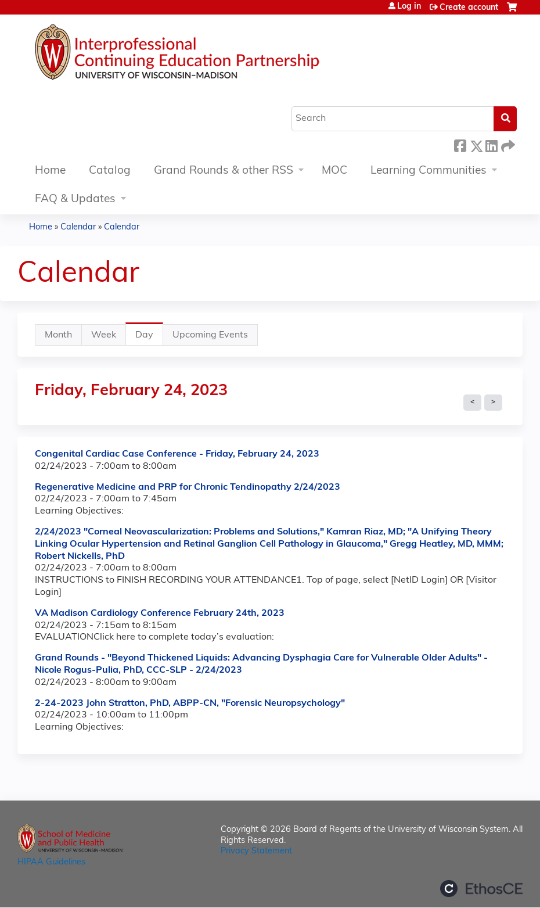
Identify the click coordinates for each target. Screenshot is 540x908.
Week (103, 335)
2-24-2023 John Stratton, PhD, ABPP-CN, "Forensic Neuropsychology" (190, 703)
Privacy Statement (256, 851)
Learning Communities (428, 171)
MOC (334, 171)
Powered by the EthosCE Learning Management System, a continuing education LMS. (481, 888)
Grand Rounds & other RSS (223, 171)
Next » (493, 402)
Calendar (78, 227)
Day (149, 337)
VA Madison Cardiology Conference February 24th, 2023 (160, 613)
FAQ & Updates (75, 199)
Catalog (110, 171)
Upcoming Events (210, 335)
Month (58, 335)
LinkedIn (491, 144)
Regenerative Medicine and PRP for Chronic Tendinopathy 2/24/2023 (187, 487)
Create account (469, 7)
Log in (409, 7)
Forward (507, 144)
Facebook (460, 144)
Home (50, 171)
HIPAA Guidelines (51, 862)
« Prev (472, 402)
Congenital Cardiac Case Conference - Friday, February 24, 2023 (177, 454)
